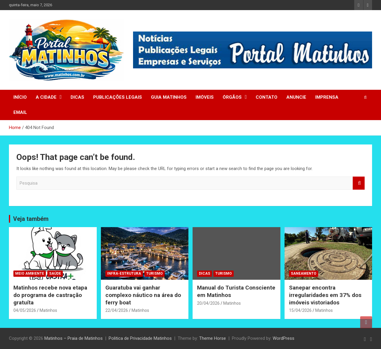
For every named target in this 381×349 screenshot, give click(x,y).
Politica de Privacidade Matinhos (140, 338)
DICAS (77, 97)
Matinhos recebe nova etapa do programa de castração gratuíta (50, 295)
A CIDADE (46, 97)
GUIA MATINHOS (169, 97)
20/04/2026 (208, 303)
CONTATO (266, 97)
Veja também (31, 218)
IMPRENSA (326, 97)
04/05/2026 (24, 310)
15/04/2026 (300, 310)
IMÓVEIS (205, 97)
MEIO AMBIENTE (29, 273)
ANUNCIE (296, 97)
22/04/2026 (116, 310)
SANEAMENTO (303, 273)
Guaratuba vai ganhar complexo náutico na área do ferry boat (143, 295)
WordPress (283, 338)
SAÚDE (55, 273)
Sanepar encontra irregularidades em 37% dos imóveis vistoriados (325, 295)
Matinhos (48, 310)
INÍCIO (20, 97)
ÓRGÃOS (232, 97)
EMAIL (20, 112)
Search (359, 183)
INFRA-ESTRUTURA (124, 273)
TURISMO (154, 273)
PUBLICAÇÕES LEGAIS (117, 97)
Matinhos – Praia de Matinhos (73, 338)
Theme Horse (212, 338)
